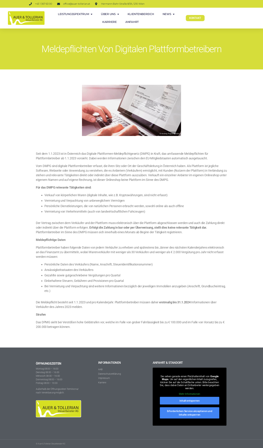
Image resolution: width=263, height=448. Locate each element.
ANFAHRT (132, 22)
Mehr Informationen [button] (189, 393)
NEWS (169, 14)
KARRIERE (109, 22)
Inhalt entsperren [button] (189, 400)
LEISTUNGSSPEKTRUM (75, 14)
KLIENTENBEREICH (141, 14)
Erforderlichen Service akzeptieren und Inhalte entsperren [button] (189, 413)
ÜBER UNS (110, 14)
